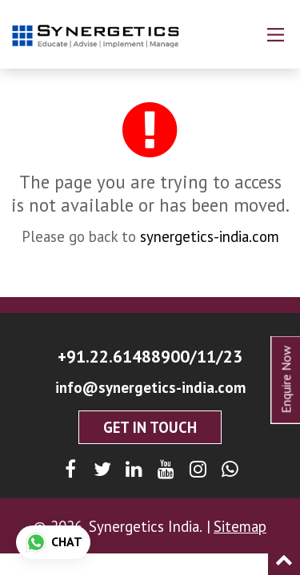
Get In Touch (150, 427)
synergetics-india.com (209, 236)
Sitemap (240, 526)
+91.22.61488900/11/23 (150, 356)
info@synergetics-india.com (150, 387)
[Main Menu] (276, 35)
